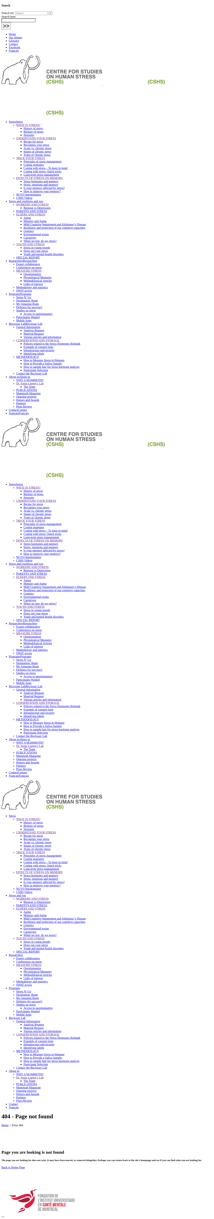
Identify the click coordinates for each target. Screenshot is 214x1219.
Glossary (14, 40)
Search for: (8, 13)
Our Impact (15, 37)
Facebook (14, 47)
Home (12, 34)
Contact (13, 44)
